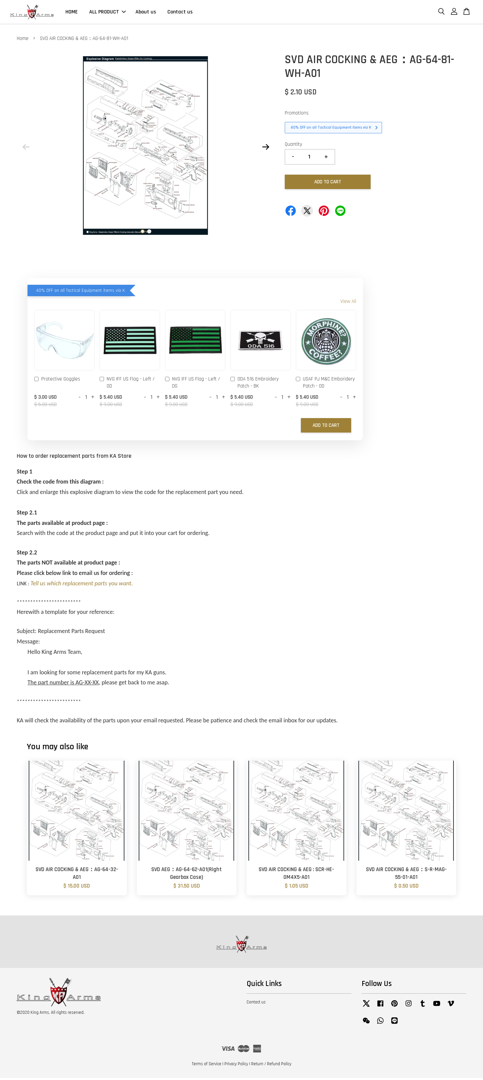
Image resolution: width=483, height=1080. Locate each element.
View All (348, 303)
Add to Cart (326, 427)
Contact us (180, 12)
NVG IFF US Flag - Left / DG (192, 384)
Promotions (297, 115)
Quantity (293, 146)
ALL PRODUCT (107, 12)
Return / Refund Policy (271, 1066)
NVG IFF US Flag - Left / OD (127, 384)
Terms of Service (206, 1066)
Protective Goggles (57, 381)
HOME (71, 12)
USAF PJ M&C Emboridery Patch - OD (325, 384)
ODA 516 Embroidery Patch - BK (254, 384)
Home (23, 40)
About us (146, 12)
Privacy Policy (236, 1066)
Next (265, 148)
